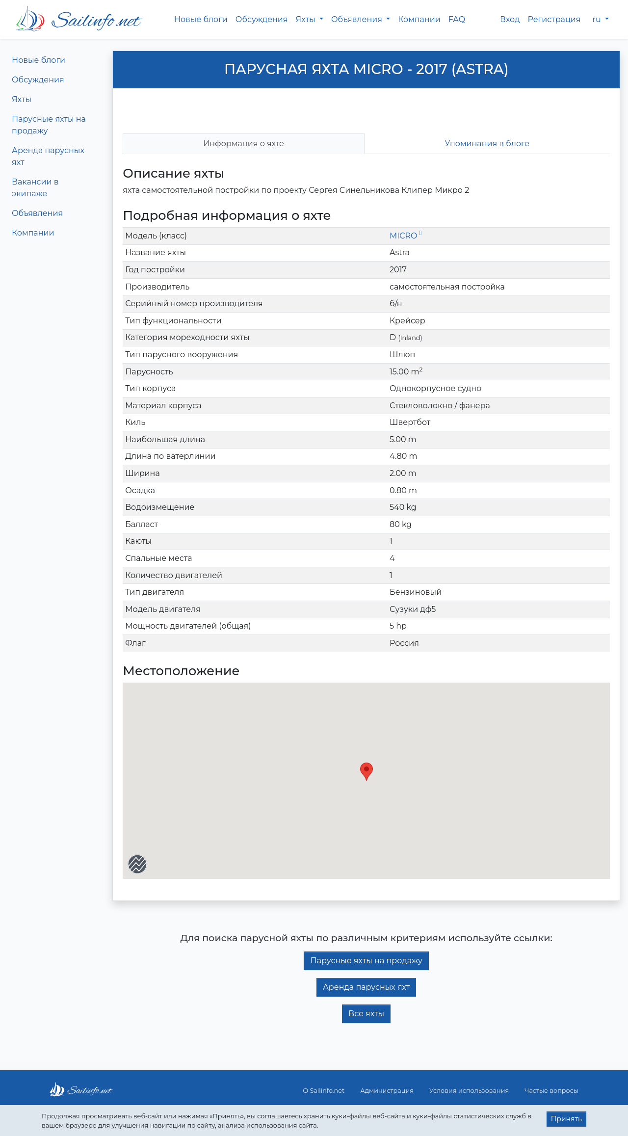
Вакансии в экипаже (35, 187)
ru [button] (598, 19)
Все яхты (366, 1013)
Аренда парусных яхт (48, 156)
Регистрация (554, 19)
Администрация (387, 1090)
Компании (419, 19)
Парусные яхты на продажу (49, 124)
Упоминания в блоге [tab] (487, 143)
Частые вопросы (551, 1090)
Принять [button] (566, 1118)
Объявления (37, 213)
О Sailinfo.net (323, 1090)
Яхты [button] (306, 19)
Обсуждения (262, 19)
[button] (366, 772)
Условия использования (469, 1090)
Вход (510, 19)
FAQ (456, 19)
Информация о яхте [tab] (243, 143)
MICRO (405, 235)
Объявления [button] (357, 19)
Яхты (21, 99)
